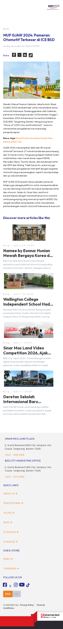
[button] (14, 55)
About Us (10, 493)
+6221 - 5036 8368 (14, 454)
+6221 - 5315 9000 (14, 476)
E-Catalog (11, 531)
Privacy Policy (27, 605)
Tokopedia (11, 568)
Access (9, 512)
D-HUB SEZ (11, 541)
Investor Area (13, 503)
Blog (8, 522)
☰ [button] (58, 6)
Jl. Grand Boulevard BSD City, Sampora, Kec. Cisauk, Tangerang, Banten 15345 (28, 469)
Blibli (8, 558)
